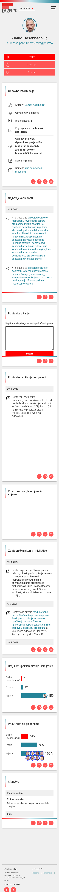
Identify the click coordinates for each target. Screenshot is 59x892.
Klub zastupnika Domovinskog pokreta (29, 43)
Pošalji (29, 353)
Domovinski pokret (35, 104)
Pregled (31, 57)
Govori (31, 72)
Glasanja (31, 64)
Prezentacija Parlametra (42, 873)
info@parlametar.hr (12, 884)
